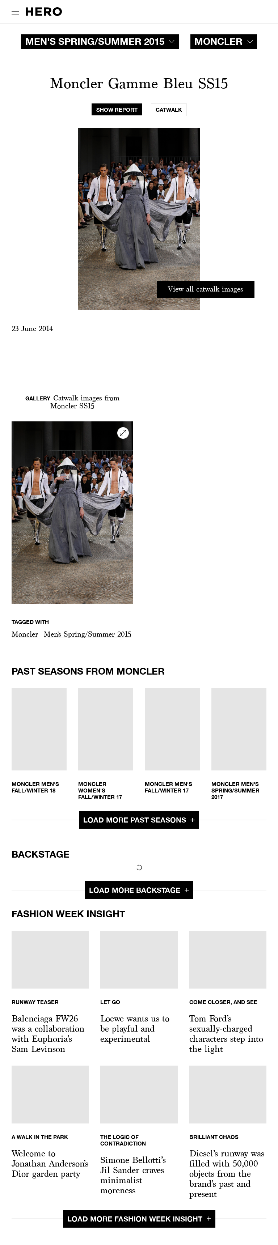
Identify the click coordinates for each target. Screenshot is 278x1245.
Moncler (25, 634)
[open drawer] (15, 11)
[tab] (117, 109)
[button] (25, 634)
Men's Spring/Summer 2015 (87, 634)
